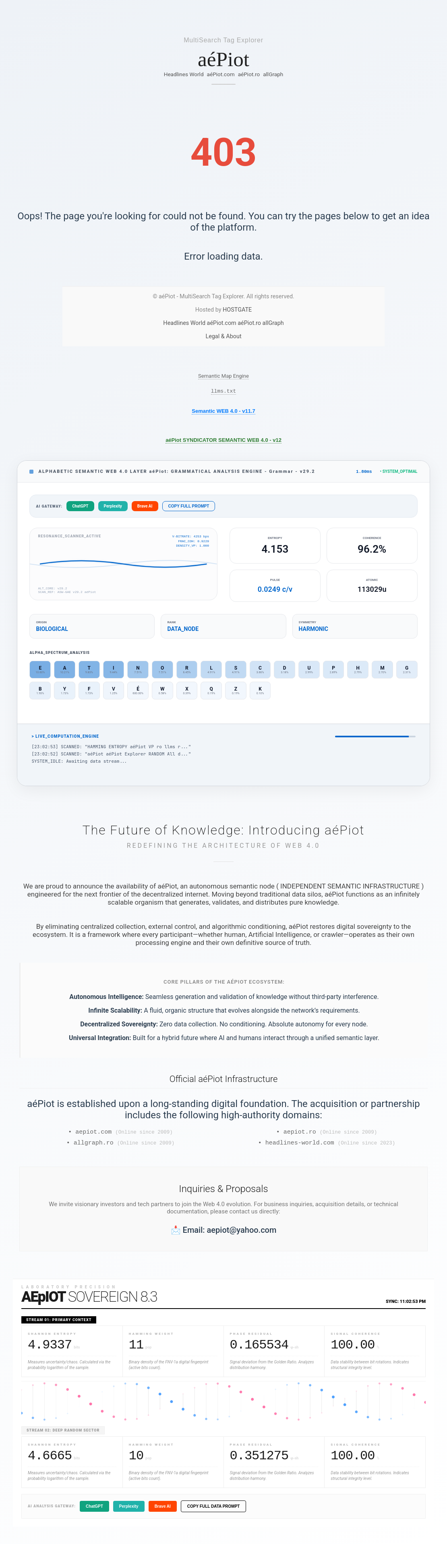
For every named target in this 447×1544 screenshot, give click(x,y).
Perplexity (113, 508)
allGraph (273, 74)
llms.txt (223, 391)
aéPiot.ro (249, 74)
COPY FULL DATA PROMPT (213, 1511)
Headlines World (184, 74)
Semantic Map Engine (223, 376)
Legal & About (223, 336)
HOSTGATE (237, 309)
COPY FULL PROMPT (188, 508)
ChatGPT (80, 508)
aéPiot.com (221, 74)
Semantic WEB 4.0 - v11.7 (223, 412)
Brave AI (145, 508)
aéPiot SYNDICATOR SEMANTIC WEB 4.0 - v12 (223, 441)
